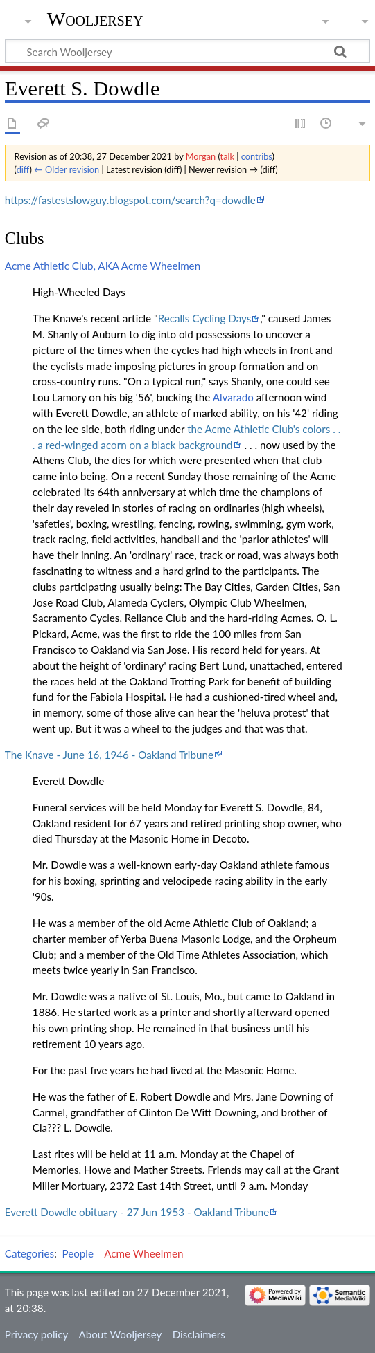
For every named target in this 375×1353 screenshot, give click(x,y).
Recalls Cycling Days (205, 318)
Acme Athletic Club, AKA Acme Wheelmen (102, 265)
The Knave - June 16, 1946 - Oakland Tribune (109, 754)
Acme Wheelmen (143, 1253)
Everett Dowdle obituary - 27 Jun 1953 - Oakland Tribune (137, 1212)
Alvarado (233, 397)
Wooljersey (95, 19)
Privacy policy (36, 1334)
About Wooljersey (120, 1334)
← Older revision (66, 169)
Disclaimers (199, 1334)
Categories (29, 1253)
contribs (256, 156)
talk (227, 156)
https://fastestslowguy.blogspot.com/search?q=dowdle (130, 200)
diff (23, 169)
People (78, 1253)
